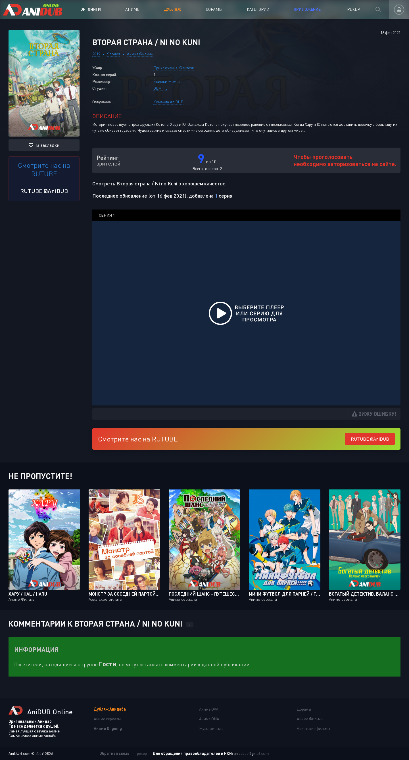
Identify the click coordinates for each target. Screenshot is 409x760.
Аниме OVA (208, 709)
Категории (258, 9)
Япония (113, 53)
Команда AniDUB (168, 101)
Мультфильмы (211, 728)
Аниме (132, 9)
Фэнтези (186, 67)
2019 (96, 53)
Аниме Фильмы (140, 53)
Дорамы (213, 9)
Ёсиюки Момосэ (168, 81)
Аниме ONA (209, 718)
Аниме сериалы (107, 718)
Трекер (352, 9)
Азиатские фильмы (313, 728)
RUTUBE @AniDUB (44, 190)
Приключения (165, 67)
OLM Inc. (160, 88)
